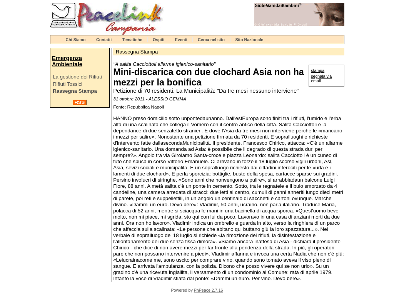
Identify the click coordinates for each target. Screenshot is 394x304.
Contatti (104, 39)
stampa (317, 70)
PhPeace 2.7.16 (208, 290)
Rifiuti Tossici (67, 84)
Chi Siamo (76, 39)
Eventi (181, 39)
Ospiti (158, 39)
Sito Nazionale (249, 39)
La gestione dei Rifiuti (77, 77)
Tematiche (132, 39)
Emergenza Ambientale (67, 61)
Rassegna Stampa (75, 91)
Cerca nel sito (211, 39)
